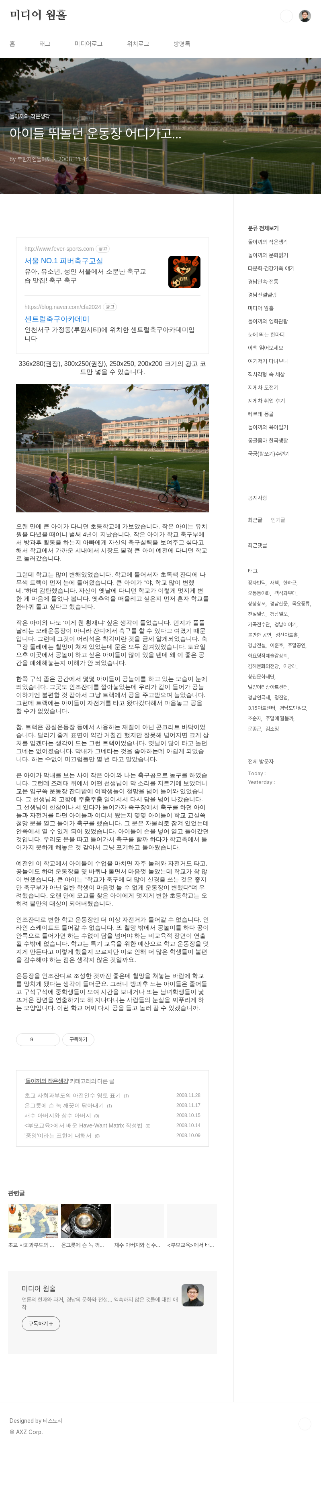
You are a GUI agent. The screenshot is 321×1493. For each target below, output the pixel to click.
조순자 (254, 718)
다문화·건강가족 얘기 (271, 268)
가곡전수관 (259, 625)
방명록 (182, 44)
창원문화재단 (261, 677)
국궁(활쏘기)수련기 (269, 454)
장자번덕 (257, 583)
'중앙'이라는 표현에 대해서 (58, 1177)
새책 (274, 583)
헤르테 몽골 (261, 414)
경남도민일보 (293, 708)
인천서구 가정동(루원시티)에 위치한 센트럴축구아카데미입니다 (110, 334)
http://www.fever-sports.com (59, 249)
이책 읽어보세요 (265, 348)
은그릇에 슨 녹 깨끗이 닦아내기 (64, 1147)
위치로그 (138, 44)
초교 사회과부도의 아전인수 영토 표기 (73, 1137)
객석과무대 (285, 593)
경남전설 (257, 645)
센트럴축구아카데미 (57, 319)
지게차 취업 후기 (266, 401)
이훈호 (276, 645)
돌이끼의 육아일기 (268, 427)
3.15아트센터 (261, 708)
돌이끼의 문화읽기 (268, 255)
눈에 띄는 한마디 (266, 334)
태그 (45, 44)
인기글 (278, 520)
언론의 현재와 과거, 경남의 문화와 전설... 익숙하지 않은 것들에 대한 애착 (100, 1346)
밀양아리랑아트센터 (268, 687)
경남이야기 (285, 625)
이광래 (289, 666)
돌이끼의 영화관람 (268, 321)
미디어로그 (89, 44)
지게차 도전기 (263, 387)
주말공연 (296, 645)
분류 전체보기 (263, 228)
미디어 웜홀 (38, 15)
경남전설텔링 (262, 295)
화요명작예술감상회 (268, 656)
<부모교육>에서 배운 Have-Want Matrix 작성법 (84, 1167)
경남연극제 (259, 698)
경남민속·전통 (263, 281)
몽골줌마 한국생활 (268, 440)
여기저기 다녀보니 (268, 361)
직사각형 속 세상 (266, 374)
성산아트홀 (287, 635)
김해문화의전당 (263, 666)
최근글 (255, 520)
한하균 (289, 583)
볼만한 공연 (259, 635)
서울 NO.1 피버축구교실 (64, 261)
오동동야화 (259, 593)
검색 (286, 16)
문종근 (254, 729)
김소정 (272, 729)
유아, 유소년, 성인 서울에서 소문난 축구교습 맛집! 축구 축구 (85, 276)
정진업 (281, 698)
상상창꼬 (257, 604)
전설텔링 (257, 614)
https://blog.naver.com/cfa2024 (63, 307)
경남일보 (279, 614)
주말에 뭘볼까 (279, 718)
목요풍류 (301, 604)
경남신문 (279, 604)
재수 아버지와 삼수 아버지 (58, 1157)
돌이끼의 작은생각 (46, 1123)
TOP (305, 1466)
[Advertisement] (162, 1034)
